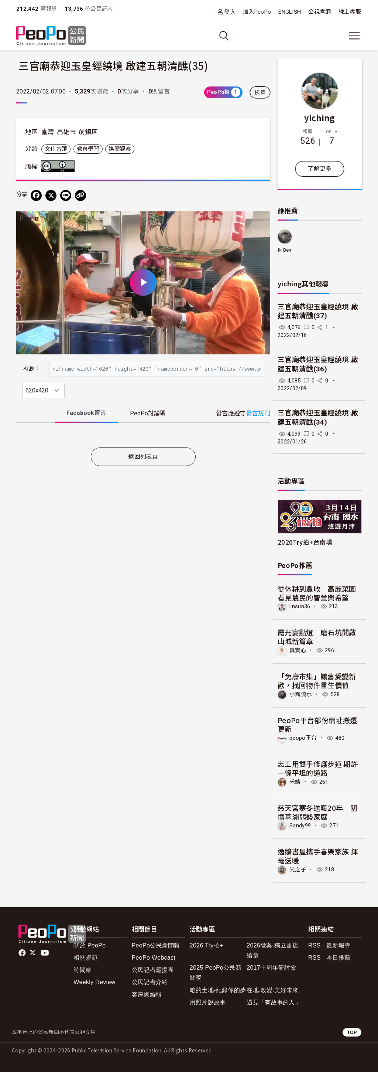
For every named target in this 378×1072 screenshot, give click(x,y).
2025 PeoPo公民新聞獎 (215, 972)
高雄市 (66, 132)
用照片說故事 (208, 1002)
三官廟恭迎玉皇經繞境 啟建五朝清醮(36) (318, 364)
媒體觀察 (120, 149)
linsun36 (299, 606)
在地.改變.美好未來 (272, 990)
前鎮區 (88, 132)
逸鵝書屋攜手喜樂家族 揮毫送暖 (318, 855)
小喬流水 (300, 694)
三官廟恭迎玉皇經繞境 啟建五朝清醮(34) (318, 417)
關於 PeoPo (89, 945)
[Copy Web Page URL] (80, 195)
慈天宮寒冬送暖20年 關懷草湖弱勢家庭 (317, 812)
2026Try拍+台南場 (305, 542)
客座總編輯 (147, 994)
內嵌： (31, 365)
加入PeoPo (257, 11)
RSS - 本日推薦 (329, 957)
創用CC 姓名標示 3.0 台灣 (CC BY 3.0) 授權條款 (59, 166)
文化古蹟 (56, 149)
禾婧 (295, 782)
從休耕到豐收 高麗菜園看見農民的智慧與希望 (317, 592)
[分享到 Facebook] (36, 195)
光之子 (297, 869)
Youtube (45, 953)
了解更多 (319, 168)
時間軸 (82, 970)
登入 (230, 11)
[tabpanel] (143, 452)
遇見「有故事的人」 (274, 1002)
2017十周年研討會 (271, 967)
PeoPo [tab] (148, 429)
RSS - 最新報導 (329, 945)
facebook (22, 953)
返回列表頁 (143, 472)
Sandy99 (300, 825)
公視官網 (319, 11)
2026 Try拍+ (206, 945)
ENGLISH (289, 11)
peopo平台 (303, 738)
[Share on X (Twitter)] (50, 195)
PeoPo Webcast (154, 957)
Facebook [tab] (86, 428)
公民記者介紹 (150, 982)
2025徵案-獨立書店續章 (272, 950)
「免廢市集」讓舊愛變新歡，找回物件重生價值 (317, 680)
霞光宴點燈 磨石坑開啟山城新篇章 (317, 636)
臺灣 (47, 132)
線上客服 (350, 11)
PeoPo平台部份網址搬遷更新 (317, 724)
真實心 (297, 650)
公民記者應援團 (153, 970)
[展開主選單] (354, 35)
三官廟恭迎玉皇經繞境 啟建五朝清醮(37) (318, 311)
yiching (319, 117)
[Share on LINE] (65, 195)
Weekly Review (94, 982)
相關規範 (85, 957)
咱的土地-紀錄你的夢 (218, 990)
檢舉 (260, 92)
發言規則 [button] (258, 429)
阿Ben (284, 250)
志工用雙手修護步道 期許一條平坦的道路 (318, 768)
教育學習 (88, 149)
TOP (352, 1032)
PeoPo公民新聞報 (156, 945)
